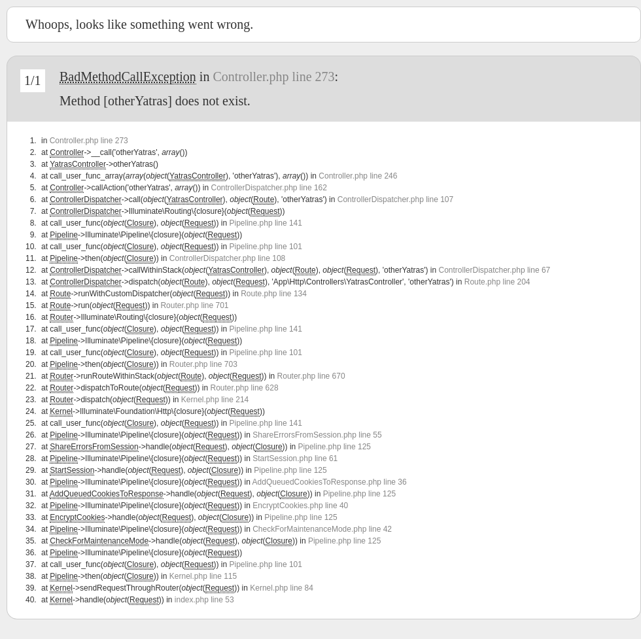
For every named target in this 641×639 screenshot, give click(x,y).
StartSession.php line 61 (295, 458)
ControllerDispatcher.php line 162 (268, 187)
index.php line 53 (204, 599)
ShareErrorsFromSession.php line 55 (316, 435)
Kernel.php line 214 (215, 399)
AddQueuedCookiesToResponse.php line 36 (329, 482)
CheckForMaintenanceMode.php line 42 (322, 529)
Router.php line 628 (245, 387)
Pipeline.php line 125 (334, 446)
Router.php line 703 (203, 364)
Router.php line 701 (194, 305)
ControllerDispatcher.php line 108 (227, 258)
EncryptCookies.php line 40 (300, 505)
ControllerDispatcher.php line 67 (494, 270)
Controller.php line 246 (358, 176)
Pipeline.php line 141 (266, 223)
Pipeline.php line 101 (266, 246)
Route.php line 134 (274, 293)
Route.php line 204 (497, 281)
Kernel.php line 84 (281, 588)
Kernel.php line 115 (203, 576)
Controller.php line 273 (273, 76)
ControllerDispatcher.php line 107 (395, 199)
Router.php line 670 (311, 376)
